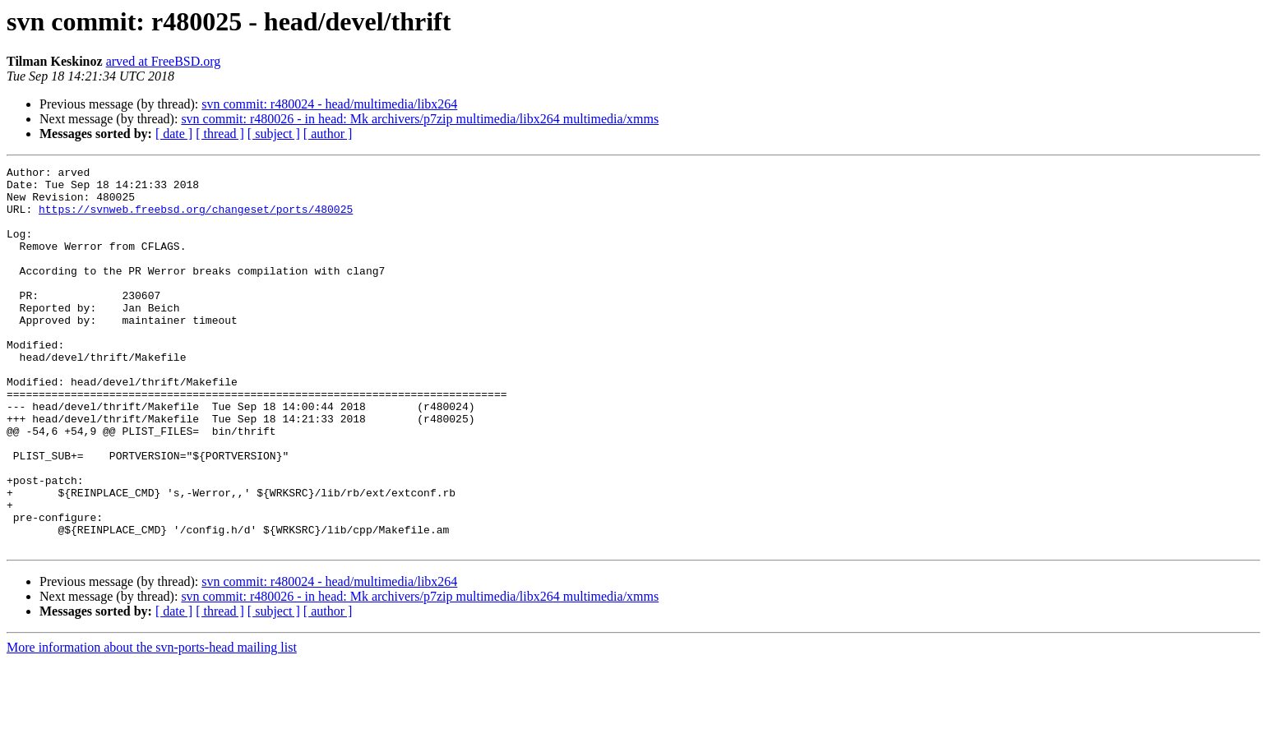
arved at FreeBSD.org (163, 61)
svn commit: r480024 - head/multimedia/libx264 (329, 104)
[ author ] (328, 134)
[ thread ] (220, 134)
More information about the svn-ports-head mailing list (152, 724)
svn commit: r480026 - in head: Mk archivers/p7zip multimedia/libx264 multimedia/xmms (420, 119)
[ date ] (173, 134)
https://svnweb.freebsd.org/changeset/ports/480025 (196, 218)
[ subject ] (273, 134)
